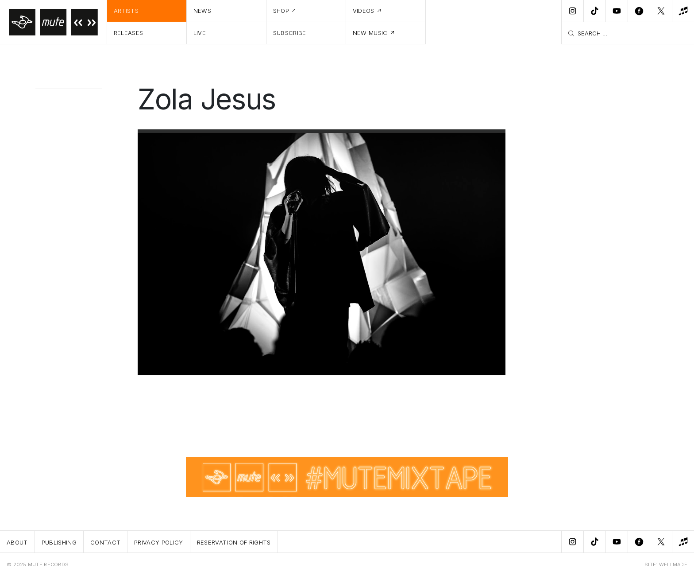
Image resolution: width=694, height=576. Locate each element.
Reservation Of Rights (234, 542)
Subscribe (289, 32)
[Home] (53, 22)
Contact (105, 542)
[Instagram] (572, 11)
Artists (126, 10)
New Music (370, 32)
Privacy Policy (158, 542)
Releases (128, 32)
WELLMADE (673, 564)
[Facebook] (639, 11)
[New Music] (683, 11)
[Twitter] (661, 11)
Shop (281, 10)
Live (199, 32)
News (202, 10)
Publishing (59, 542)
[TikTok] (594, 11)
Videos (363, 10)
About (17, 542)
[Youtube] (616, 11)
